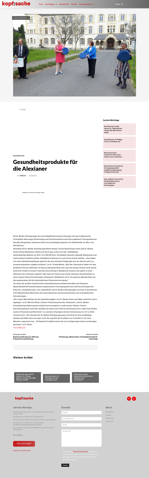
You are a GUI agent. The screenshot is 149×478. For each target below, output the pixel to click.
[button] (119, 4)
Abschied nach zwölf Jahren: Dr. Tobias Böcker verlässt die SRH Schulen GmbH (26, 377)
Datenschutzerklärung (80, 452)
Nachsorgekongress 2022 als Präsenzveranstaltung (26, 338)
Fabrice (23, 175)
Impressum (17, 450)
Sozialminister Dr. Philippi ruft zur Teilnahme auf (52, 378)
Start (16, 18)
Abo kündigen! (18, 435)
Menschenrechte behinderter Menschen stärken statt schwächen (83, 377)
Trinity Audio (33, 192)
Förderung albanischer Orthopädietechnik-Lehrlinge (78, 338)
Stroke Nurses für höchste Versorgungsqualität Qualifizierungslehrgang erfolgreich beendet (28, 423)
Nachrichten (23, 18)
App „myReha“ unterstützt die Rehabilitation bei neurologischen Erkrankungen (113, 182)
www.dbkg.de (19, 327)
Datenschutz (26, 450)
